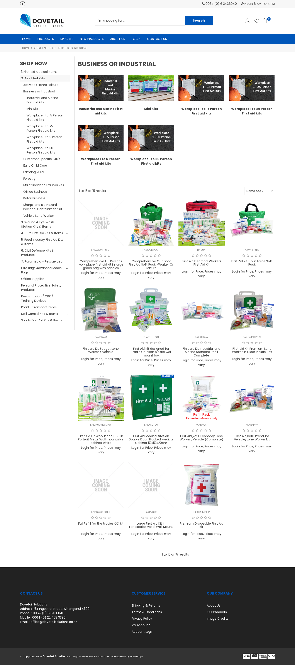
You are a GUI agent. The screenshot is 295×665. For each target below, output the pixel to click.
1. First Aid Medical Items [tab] (39, 72)
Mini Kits (33, 109)
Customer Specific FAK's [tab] (41, 159)
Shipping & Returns (146, 605)
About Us (117, 39)
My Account (141, 625)
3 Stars (101, 255)
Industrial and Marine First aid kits (42, 100)
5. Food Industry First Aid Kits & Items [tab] (42, 241)
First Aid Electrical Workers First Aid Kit (201, 263)
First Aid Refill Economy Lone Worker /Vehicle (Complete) (201, 438)
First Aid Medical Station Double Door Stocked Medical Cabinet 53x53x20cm (151, 439)
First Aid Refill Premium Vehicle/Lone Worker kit (252, 438)
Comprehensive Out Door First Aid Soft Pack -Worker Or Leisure (151, 264)
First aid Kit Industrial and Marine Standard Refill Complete (201, 352)
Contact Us (157, 39)
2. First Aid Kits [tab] (33, 78)
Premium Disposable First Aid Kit (201, 525)
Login (136, 39)
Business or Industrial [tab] (39, 91)
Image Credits (217, 618)
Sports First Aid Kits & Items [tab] (41, 320)
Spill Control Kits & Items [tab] (39, 314)
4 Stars (105, 255)
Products (45, 39)
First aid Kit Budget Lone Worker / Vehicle (101, 350)
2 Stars (96, 255)
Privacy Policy (142, 618)
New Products (92, 39)
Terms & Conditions (147, 612)
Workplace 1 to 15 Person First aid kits (45, 117)
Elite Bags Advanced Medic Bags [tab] (41, 270)
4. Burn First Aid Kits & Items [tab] (42, 233)
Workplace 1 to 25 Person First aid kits (41, 128)
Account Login (142, 631)
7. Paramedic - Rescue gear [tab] (42, 261)
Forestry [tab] (29, 178)
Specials (66, 39)
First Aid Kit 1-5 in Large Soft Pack (252, 263)
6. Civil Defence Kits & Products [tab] (37, 252)
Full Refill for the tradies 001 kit (101, 523)
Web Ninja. (136, 656)
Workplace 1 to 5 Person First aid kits (44, 139)
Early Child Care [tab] (35, 165)
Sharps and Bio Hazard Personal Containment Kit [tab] (42, 207)
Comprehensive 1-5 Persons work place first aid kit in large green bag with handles (100, 264)
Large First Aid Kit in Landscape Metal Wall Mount (151, 525)
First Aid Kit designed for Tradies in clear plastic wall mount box (151, 352)
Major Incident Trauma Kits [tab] (43, 185)
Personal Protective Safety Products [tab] (41, 287)
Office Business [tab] (35, 191)
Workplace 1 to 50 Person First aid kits (41, 150)
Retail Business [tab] (34, 198)
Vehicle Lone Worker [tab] (38, 215)
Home (26, 39)
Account (248, 21)
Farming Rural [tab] (33, 172)
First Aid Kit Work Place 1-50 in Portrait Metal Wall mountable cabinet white (101, 439)
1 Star (92, 255)
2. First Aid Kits (43, 48)
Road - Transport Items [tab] (39, 307)
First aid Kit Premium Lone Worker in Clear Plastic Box (252, 350)
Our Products (217, 612)
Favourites (256, 21)
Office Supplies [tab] (32, 279)
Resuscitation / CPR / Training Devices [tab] (37, 298)
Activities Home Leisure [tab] (40, 85)
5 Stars (109, 255)
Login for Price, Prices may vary (101, 275)
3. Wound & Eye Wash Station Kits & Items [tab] (37, 224)
